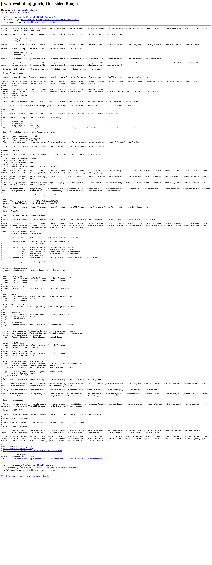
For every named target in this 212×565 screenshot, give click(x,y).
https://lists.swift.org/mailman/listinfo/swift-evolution (32, 535)
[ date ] (29, 22)
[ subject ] (45, 22)
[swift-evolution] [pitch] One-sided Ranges (41, 17)
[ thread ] (36, 22)
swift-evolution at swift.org (78, 77)
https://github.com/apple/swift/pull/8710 (88, 258)
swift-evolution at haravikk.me (24, 10)
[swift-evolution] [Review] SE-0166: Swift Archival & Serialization (49, 19)
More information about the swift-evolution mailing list (25, 562)
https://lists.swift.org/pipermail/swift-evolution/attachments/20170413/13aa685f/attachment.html (57, 545)
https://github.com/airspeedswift (41, 104)
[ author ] (54, 22)
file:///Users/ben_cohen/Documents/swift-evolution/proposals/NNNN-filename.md (63, 102)
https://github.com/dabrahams (92, 104)
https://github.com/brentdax (145, 104)
